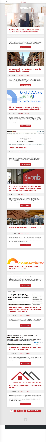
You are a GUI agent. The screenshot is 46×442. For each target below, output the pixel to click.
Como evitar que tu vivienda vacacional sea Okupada (27, 398)
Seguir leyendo (27, 50)
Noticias (5, 33)
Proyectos (4, 15)
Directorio (4, 19)
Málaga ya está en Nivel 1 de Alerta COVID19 (27, 238)
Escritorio (4, 2)
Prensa (32, 37)
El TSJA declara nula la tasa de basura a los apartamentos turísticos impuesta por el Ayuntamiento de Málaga (27, 321)
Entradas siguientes (36, 423)
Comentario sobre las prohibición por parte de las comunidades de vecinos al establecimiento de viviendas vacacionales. (28, 195)
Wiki (5, 24)
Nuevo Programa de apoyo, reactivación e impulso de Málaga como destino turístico (28, 112)
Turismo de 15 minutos (22, 153)
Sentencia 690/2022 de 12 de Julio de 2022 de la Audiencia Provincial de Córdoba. (27, 32)
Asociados (4, 6)
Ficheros (5, 28)
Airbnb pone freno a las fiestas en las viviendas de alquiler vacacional (27, 73)
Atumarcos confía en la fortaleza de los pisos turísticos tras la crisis (27, 360)
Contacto (4, 37)
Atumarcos (26, 37)
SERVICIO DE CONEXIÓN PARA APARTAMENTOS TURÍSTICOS (27, 278)
